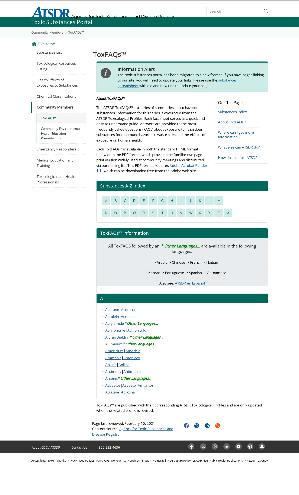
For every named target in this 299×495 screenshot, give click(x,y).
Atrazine (112, 392)
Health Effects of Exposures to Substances (57, 82)
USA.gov (262, 460)
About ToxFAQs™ (232, 122)
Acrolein (112, 316)
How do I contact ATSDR (238, 157)
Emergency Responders (56, 149)
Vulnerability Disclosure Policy (172, 460)
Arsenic (111, 378)
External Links (57, 460)
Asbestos (112, 385)
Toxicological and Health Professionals (57, 179)
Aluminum (114, 344)
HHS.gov (250, 460)
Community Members (47, 32)
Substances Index (232, 111)
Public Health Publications (226, 460)
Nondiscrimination (139, 460)
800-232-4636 (109, 447)
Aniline (111, 364)
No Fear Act (118, 460)
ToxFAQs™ (76, 32)
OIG (106, 460)
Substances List (49, 52)
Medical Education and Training (55, 163)
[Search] (234, 11)
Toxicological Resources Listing (56, 66)
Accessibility (38, 460)
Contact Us (79, 447)
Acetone (112, 309)
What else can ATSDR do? (239, 147)
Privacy (72, 460)
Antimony (113, 371)
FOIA (99, 460)
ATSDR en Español (190, 283)
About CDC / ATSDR (46, 447)
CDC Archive (200, 460)
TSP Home (46, 43)
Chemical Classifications (56, 96)
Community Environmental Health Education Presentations (61, 133)
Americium (114, 350)
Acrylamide (114, 323)
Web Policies (86, 460)
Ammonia (113, 357)
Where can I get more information (236, 134)
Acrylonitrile (115, 330)
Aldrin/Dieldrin (117, 337)
